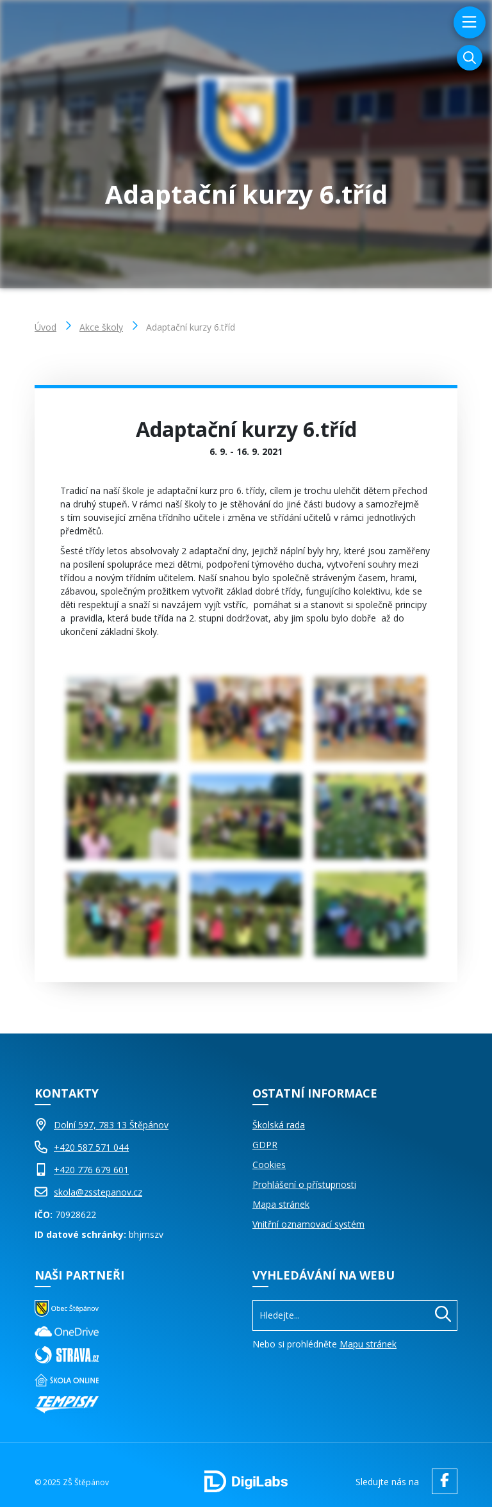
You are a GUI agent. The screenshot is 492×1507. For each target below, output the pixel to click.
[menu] (468, 22)
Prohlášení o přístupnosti (304, 1184)
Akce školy (101, 327)
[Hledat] (443, 1315)
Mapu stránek (368, 1344)
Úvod (45, 327)
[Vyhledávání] (469, 57)
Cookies (269, 1164)
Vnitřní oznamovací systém (308, 1224)
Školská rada (278, 1125)
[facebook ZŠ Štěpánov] (441, 1481)
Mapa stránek (280, 1204)
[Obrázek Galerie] (122, 719)
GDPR (264, 1145)
